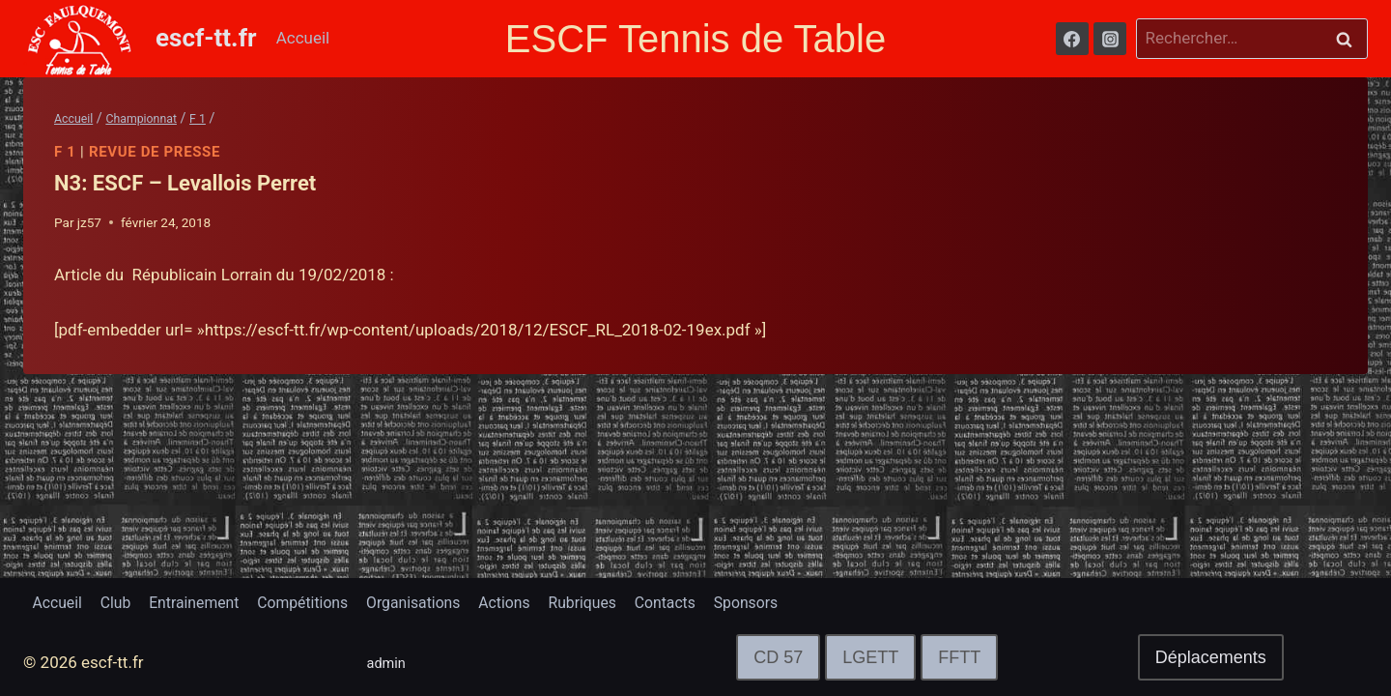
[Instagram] (1109, 38)
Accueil (303, 37)
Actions (543, 601)
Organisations (445, 601)
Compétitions (325, 601)
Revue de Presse (155, 151)
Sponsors (803, 601)
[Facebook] (1072, 38)
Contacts (717, 601)
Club (122, 601)
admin (389, 662)
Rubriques (627, 601)
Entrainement (208, 601)
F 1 (65, 151)
